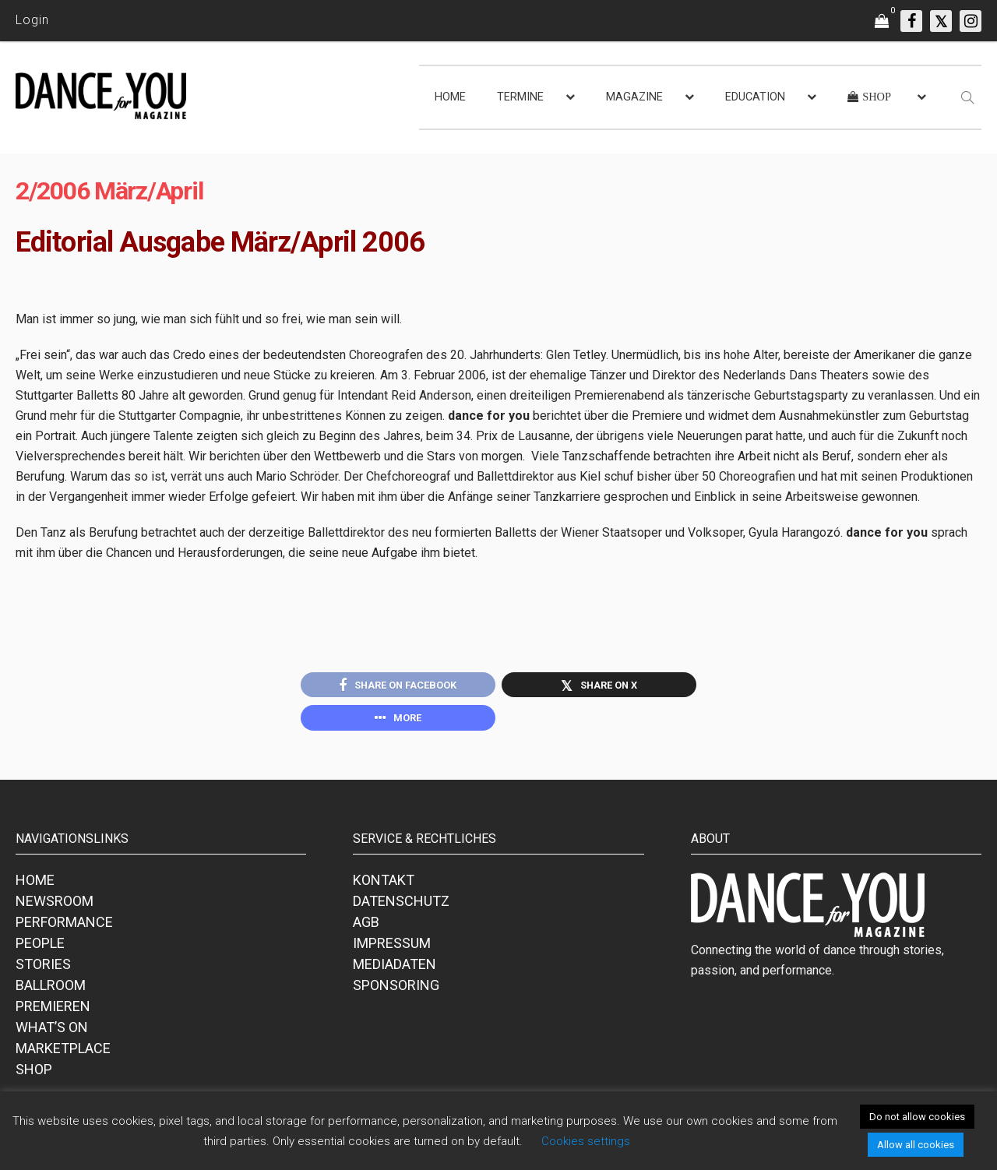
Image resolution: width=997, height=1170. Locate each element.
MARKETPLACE (63, 1052)
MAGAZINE (634, 97)
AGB (366, 926)
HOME (450, 97)
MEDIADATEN (394, 968)
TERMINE (520, 97)
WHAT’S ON (52, 1031)
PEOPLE (40, 947)
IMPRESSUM (392, 947)
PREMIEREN (53, 1010)
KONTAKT (383, 884)
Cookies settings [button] (585, 1141)
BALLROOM (51, 989)
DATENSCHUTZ (401, 905)
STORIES (43, 968)
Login (32, 19)
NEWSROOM (54, 905)
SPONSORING (396, 989)
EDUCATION (755, 97)
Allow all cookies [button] (915, 1145)
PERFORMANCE (64, 926)
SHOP (34, 1073)
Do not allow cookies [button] (917, 1116)
